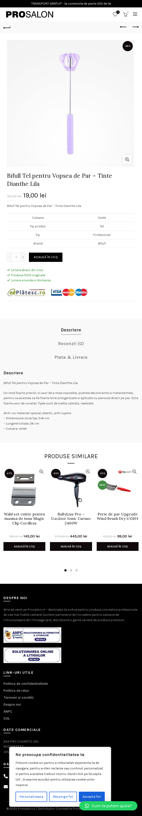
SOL (6, 718)
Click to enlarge (127, 159)
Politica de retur (16, 691)
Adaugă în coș (46, 257)
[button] (108, 805)
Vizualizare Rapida (41, 472)
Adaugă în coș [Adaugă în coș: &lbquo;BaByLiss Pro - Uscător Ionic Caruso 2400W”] (71, 546)
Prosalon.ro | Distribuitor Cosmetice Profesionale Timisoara (62, 809)
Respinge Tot (63, 797)
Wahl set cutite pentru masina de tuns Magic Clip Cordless (24, 518)
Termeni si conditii (18, 697)
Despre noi (12, 704)
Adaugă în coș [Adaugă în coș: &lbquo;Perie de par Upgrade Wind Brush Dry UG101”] (117, 546)
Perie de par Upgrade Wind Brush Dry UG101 (117, 516)
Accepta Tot (92, 797)
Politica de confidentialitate (25, 684)
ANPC (7, 711)
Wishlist (117, 12)
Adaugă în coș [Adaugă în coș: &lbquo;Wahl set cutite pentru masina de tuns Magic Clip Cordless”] (24, 546)
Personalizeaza (31, 797)
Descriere (71, 330)
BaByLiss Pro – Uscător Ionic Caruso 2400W (71, 518)
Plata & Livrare (71, 357)
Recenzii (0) (71, 343)
